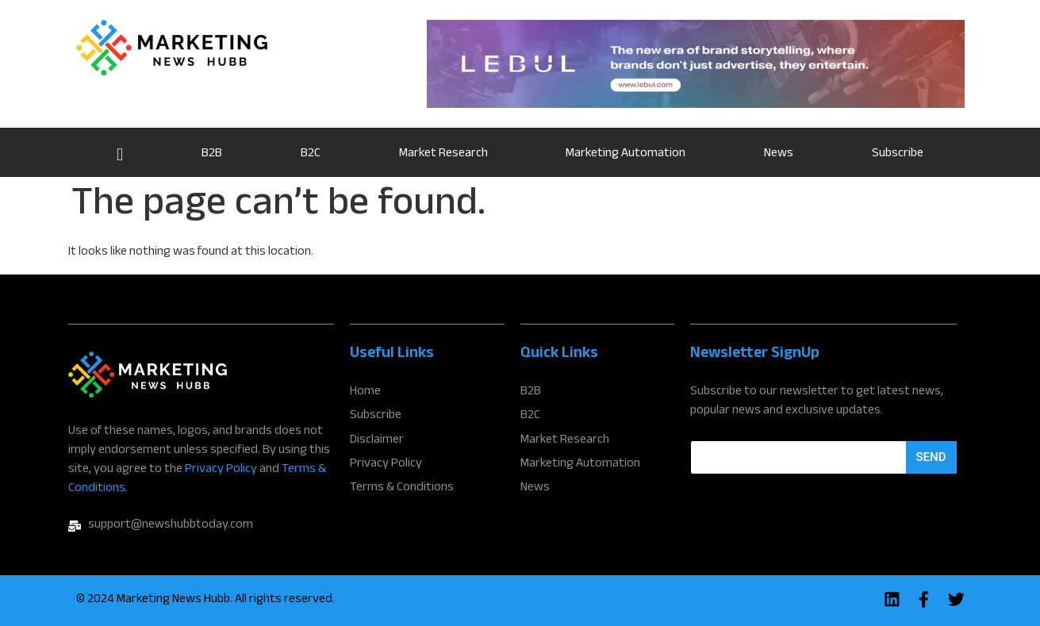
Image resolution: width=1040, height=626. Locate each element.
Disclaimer (377, 438)
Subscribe (897, 154)
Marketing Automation (625, 154)
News (778, 154)
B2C (310, 154)
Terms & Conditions (402, 484)
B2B (211, 154)
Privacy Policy (221, 470)
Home (120, 152)
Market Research (443, 154)
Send (931, 457)
